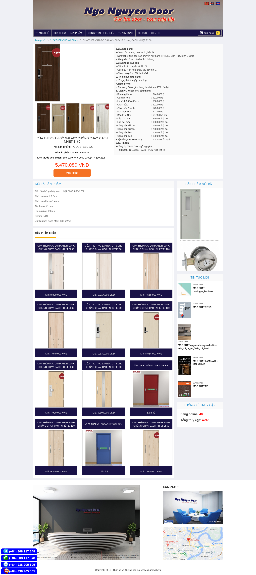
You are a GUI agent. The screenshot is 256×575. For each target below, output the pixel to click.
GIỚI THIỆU (59, 33)
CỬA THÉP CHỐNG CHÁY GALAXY (151, 365)
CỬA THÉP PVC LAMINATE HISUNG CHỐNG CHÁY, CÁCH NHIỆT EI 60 (56, 247)
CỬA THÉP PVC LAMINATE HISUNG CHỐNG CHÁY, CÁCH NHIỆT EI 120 (151, 247)
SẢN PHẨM (77, 33)
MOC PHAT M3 (200, 386)
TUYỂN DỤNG (125, 33)
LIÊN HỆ (155, 33)
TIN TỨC (142, 33)
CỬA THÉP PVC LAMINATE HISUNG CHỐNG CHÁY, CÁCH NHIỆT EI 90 (103, 247)
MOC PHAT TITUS (202, 307)
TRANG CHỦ (42, 33)
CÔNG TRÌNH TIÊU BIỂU (101, 33)
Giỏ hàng (210, 33)
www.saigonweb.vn (151, 570)
